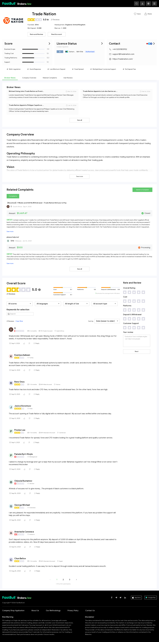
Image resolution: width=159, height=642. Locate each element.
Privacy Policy (72, 610)
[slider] (35, 19)
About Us (35, 610)
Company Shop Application (13, 610)
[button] (148, 3)
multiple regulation (62, 47)
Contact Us (90, 610)
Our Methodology (53, 610)
